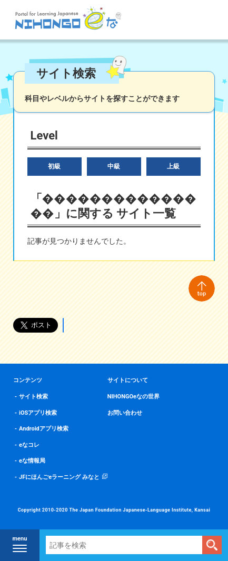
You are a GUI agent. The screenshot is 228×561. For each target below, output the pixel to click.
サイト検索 (33, 396)
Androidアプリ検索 (43, 428)
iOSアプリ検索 (38, 412)
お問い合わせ (124, 412)
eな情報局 (32, 460)
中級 (113, 166)
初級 (54, 166)
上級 (173, 166)
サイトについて (127, 380)
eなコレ (29, 445)
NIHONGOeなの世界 (133, 396)
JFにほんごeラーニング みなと (59, 477)
